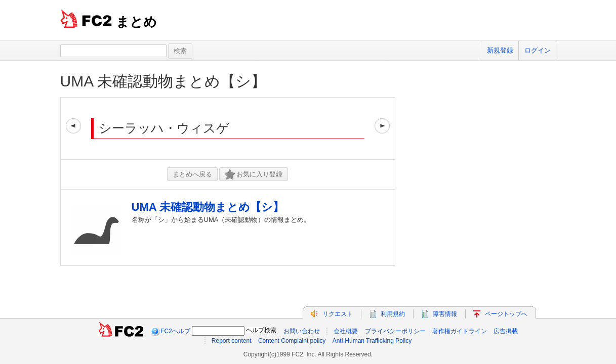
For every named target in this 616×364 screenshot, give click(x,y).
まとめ (136, 21)
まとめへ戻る (192, 174)
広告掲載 (506, 331)
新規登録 (500, 50)
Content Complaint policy (291, 340)
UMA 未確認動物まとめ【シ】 (163, 81)
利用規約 (393, 313)
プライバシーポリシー (395, 331)
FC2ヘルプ (175, 331)
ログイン (537, 50)
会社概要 (346, 331)
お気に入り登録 (253, 174)
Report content (232, 340)
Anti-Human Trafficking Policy (372, 340)
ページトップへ (506, 313)
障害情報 (445, 313)
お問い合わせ (301, 331)
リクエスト (337, 313)
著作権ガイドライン (459, 331)
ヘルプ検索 (261, 330)
